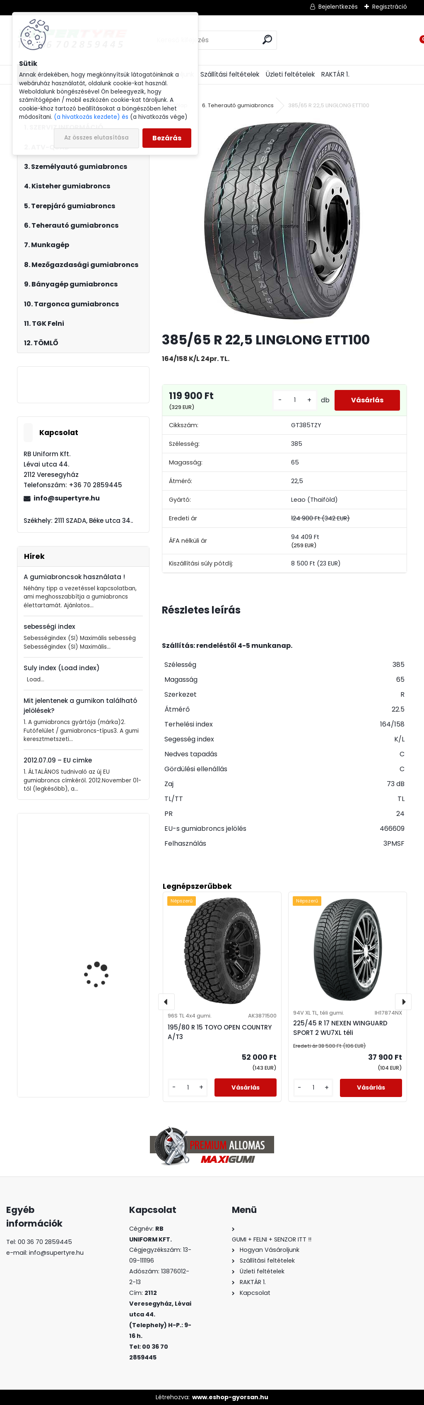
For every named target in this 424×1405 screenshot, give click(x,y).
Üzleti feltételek (290, 74)
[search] (267, 39)
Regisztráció (389, 6)
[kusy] (295, 400)
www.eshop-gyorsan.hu (230, 1397)
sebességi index (49, 626)
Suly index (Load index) (62, 668)
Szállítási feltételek (229, 74)
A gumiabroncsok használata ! (74, 577)
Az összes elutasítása (96, 138)
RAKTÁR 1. (335, 74)
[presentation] (166, 1002)
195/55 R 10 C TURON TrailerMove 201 (100, 864)
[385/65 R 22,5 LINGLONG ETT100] (284, 221)
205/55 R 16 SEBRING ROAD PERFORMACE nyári (106, 943)
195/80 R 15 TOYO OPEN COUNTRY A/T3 (220, 1032)
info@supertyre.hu (67, 498)
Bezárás (166, 138)
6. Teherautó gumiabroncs (238, 105)
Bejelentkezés (338, 6)
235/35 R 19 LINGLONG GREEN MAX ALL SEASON (104, 1038)
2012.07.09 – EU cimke (58, 760)
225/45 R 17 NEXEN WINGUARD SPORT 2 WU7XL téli (340, 1028)
